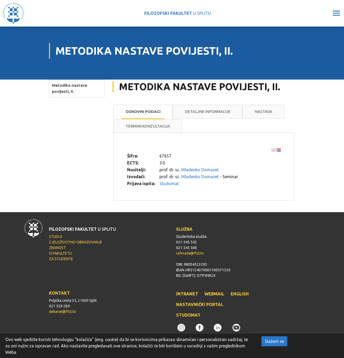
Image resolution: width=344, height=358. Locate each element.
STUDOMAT (188, 315)
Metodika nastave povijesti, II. (69, 88)
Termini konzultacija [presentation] (148, 126)
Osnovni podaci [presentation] (143, 111)
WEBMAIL (214, 293)
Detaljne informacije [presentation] (207, 111)
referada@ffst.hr (190, 253)
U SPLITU (177, 13)
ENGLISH (240, 293)
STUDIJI (55, 236)
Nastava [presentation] (263, 111)
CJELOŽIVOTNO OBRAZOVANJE (75, 242)
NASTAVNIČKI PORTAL (199, 304)
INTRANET (187, 293)
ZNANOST (57, 248)
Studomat (169, 183)
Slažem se (274, 341)
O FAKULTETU (60, 253)
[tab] (143, 112)
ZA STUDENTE (61, 259)
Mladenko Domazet (200, 169)
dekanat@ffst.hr (62, 311)
